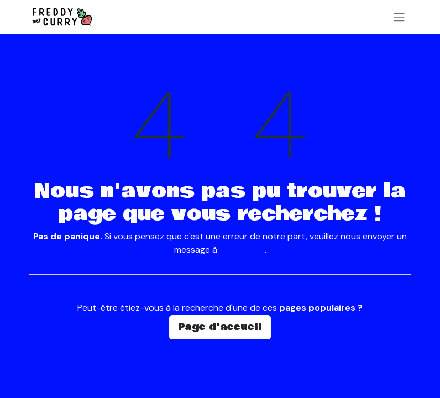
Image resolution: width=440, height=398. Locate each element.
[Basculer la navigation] (399, 17)
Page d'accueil (220, 327)
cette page (242, 249)
